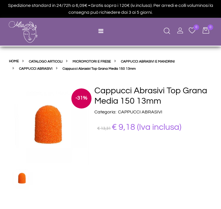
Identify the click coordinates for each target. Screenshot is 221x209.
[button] (49, 125)
